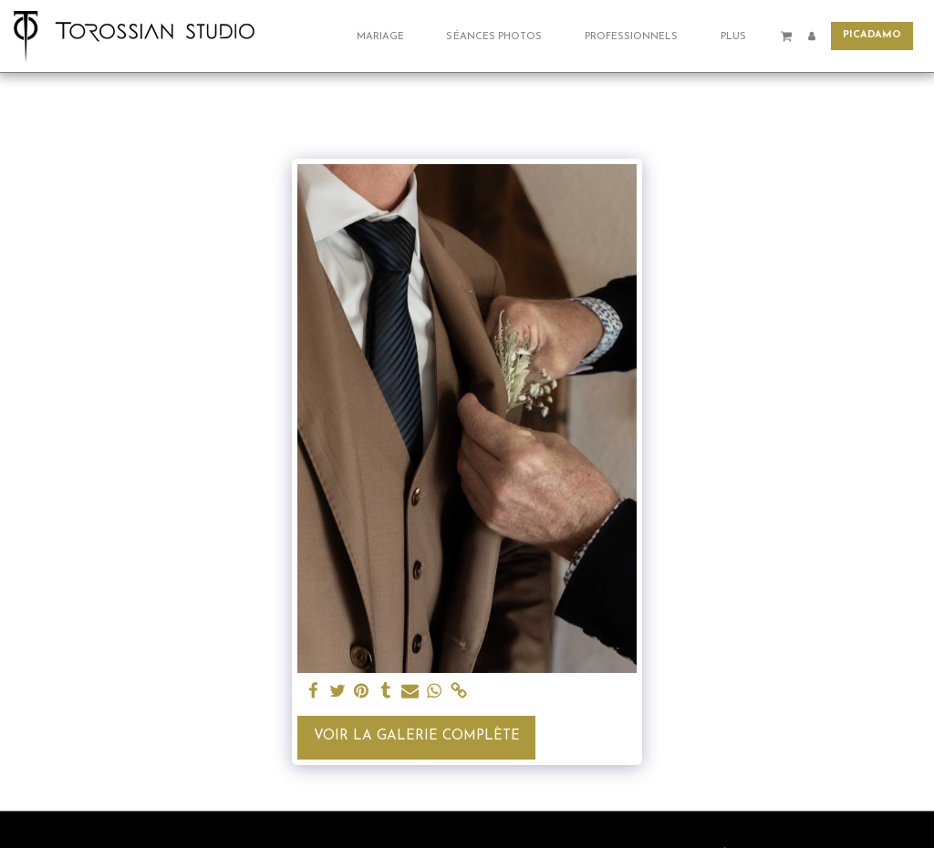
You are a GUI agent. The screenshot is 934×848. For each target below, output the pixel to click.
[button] (387, 36)
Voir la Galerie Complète (417, 736)
